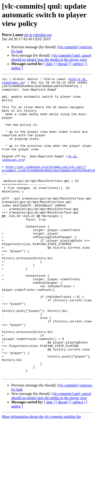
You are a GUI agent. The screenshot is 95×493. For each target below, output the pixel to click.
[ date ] (49, 64)
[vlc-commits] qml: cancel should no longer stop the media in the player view (51, 57)
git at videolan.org (38, 35)
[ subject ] (77, 64)
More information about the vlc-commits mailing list (41, 468)
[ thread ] (62, 64)
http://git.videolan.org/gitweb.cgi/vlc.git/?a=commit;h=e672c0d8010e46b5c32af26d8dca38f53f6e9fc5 (48, 183)
